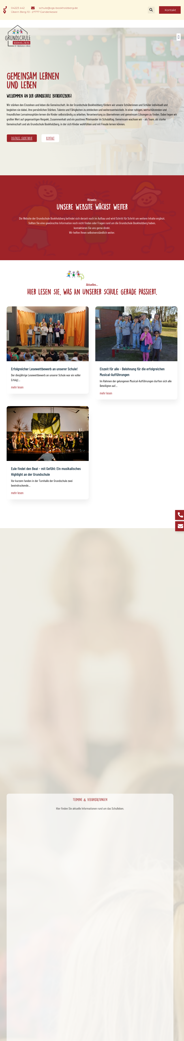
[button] (151, 10)
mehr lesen (17, 387)
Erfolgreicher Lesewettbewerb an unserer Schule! (44, 368)
